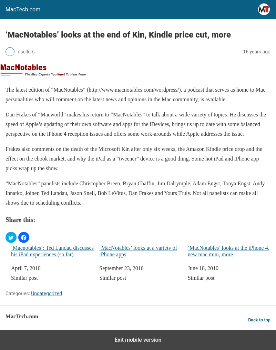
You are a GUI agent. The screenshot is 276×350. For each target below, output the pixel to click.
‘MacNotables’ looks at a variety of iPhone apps (138, 251)
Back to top (259, 319)
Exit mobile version (137, 340)
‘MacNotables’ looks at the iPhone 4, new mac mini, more (228, 251)
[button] (11, 237)
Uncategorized (46, 293)
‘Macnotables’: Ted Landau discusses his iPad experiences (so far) (52, 251)
